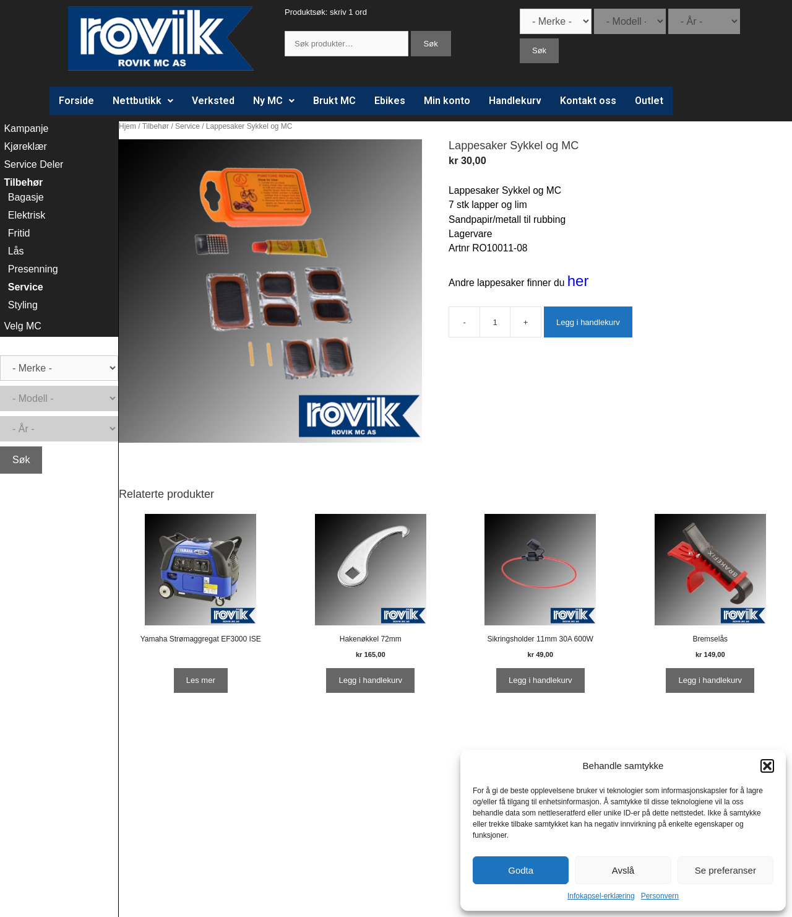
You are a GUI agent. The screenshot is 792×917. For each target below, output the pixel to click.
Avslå (623, 870)
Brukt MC (334, 100)
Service (187, 126)
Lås (16, 251)
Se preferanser (725, 870)
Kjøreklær (25, 146)
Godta (520, 870)
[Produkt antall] (495, 321)
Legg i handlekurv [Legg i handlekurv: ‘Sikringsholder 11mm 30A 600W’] (540, 680)
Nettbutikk (143, 100)
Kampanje (26, 128)
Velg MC (22, 326)
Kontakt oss (588, 100)
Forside (76, 100)
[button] (767, 766)
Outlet (649, 100)
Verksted (213, 100)
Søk (431, 43)
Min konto (447, 100)
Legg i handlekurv (588, 322)
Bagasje (26, 197)
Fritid (19, 233)
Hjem (127, 126)
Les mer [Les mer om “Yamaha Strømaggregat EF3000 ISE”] (200, 680)
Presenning (33, 269)
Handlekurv (515, 100)
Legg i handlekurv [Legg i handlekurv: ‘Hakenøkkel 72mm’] (370, 680)
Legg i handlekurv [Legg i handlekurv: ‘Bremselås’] (710, 680)
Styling (23, 305)
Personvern (660, 896)
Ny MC (274, 100)
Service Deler (33, 164)
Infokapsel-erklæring (601, 896)
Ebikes (389, 100)
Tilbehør (155, 126)
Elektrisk (26, 215)
